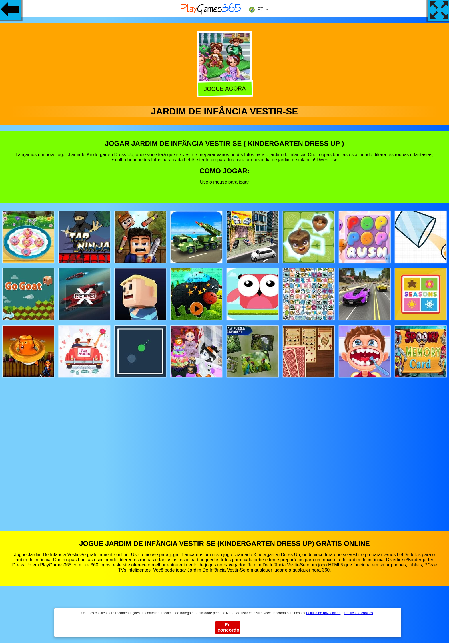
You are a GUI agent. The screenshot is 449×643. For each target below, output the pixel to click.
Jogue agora (224, 89)
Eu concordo (229, 627)
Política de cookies (358, 613)
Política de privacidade (323, 613)
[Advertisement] (224, 449)
